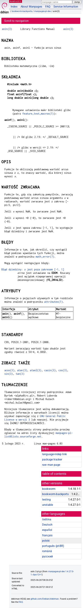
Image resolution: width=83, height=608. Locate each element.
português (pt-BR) (53, 546)
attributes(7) (53, 301)
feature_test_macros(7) (38, 113)
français (47, 535)
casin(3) (50, 370)
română (47, 551)
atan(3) (22, 370)
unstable (47, 504)
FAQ (47, 6)
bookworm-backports (22, 11)
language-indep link (54, 454)
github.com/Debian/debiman (45, 599)
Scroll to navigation (16, 20)
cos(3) (62, 370)
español (47, 530)
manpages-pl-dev (42, 11)
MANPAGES (15, 1)
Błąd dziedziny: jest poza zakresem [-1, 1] (32, 269)
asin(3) (7, 28)
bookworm (48, 488)
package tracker (52, 459)
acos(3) (9, 370)
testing (46, 499)
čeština (46, 519)
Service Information (65, 6)
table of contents (54, 474)
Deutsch (47, 524)
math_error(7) (45, 256)
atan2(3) (35, 370)
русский (47, 556)
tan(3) (20, 373)
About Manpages (31, 6)
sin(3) (8, 373)
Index (14, 6)
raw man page (51, 464)
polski (46, 540)
